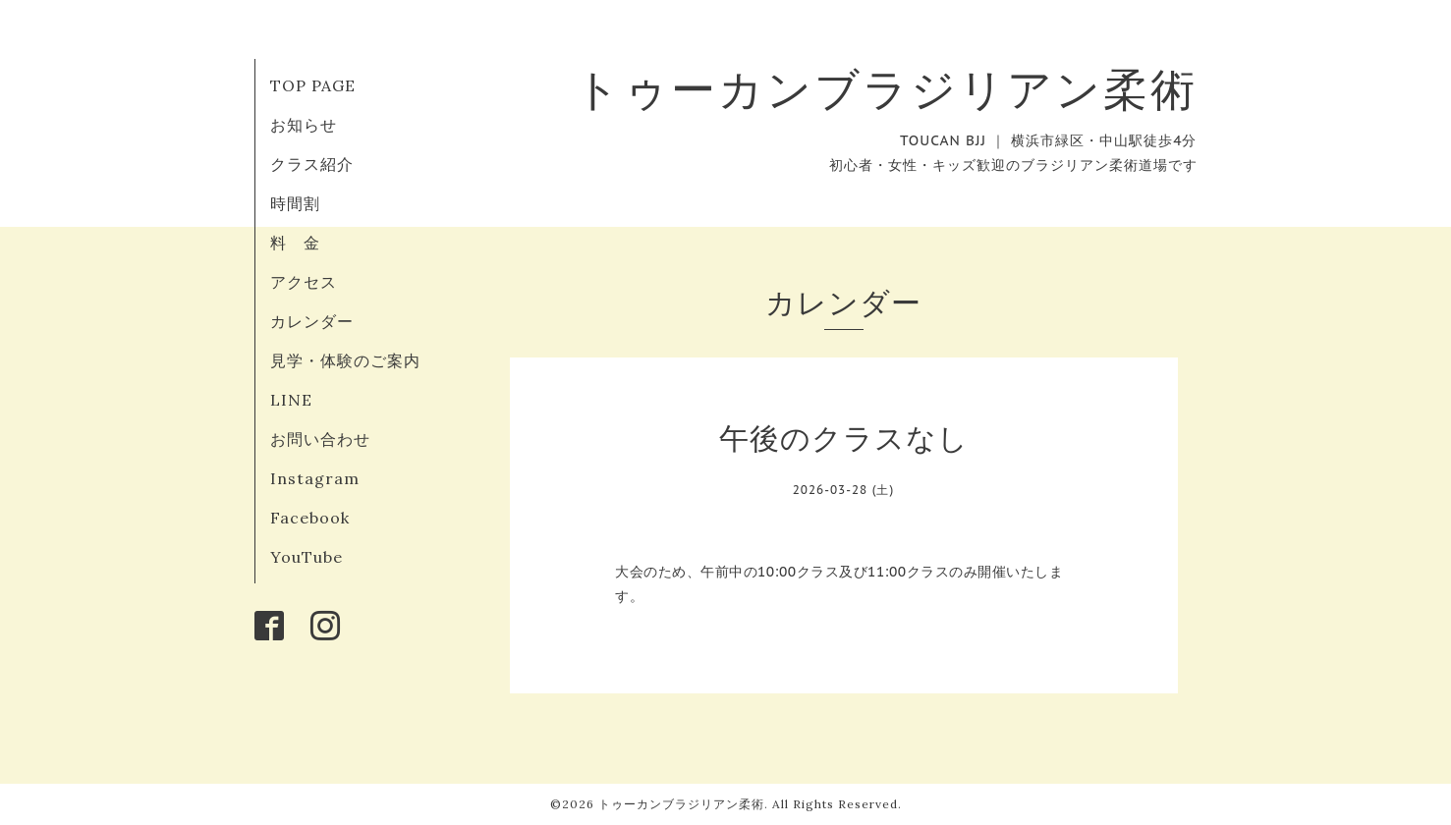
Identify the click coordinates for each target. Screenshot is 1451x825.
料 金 (295, 242)
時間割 (295, 203)
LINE (291, 400)
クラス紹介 (312, 164)
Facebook (310, 517)
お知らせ (303, 125)
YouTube (306, 557)
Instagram (315, 478)
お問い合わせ (320, 439)
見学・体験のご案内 (345, 360)
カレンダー (312, 321)
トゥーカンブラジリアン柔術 (886, 89)
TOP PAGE (313, 85)
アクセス (303, 282)
